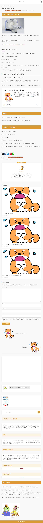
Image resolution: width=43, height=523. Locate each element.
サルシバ (21, 171)
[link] (20, 179)
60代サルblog (21, 1)
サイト (3, 313)
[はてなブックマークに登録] (8, 154)
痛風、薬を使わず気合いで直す (15, 10)
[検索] (39, 412)
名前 (3, 303)
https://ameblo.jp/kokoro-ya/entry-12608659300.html (13, 44)
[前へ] (21, 334)
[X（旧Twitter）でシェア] (3, 154)
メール (4, 308)
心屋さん (7, 10)
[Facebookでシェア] (5, 154)
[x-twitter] (23, 179)
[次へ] (21, 347)
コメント (4, 287)
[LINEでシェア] (13, 154)
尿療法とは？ (17, 443)
